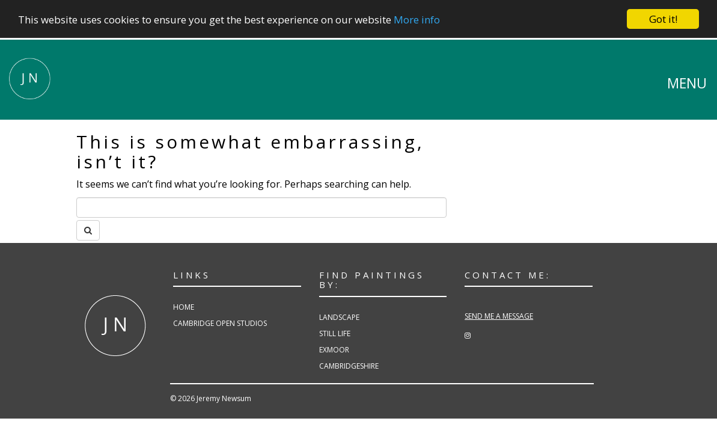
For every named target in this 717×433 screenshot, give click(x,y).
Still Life (334, 333)
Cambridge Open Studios (220, 323)
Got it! (663, 19)
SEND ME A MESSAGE (499, 316)
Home (183, 307)
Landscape (339, 317)
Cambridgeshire (349, 366)
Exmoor (334, 350)
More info (417, 19)
